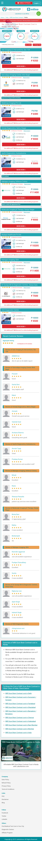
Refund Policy (6, 783)
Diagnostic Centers (8, 829)
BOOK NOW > (21, 66)
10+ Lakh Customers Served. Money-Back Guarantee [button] (21, 20)
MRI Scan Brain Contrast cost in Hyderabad (20, 721)
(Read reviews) (26, 77)
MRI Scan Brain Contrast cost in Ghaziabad (20, 707)
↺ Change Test (37, 45)
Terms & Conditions (8, 789)
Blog (3, 802)
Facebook (5, 813)
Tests (7, 17)
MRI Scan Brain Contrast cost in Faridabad (20, 704)
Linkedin (4, 819)
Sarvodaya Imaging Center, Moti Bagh (16, 75)
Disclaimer (5, 799)
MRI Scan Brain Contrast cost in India (18, 733)
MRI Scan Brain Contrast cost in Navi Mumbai (21, 725)
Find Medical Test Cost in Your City (13, 826)
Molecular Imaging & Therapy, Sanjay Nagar (18, 210)
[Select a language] (37, 3)
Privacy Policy (6, 786)
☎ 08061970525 (24, 3)
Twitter (4, 816)
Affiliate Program (7, 832)
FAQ (3, 796)
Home (2, 17)
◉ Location (28, 45)
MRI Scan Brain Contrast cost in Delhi (18, 693)
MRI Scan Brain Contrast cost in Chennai (19, 718)
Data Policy (5, 779)
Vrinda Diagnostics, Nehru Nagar (14, 128)
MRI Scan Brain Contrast (16, 17)
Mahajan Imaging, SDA (10, 260)
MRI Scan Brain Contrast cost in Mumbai (19, 729)
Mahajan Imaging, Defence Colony (14, 181)
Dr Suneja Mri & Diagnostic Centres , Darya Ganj (19, 285)
